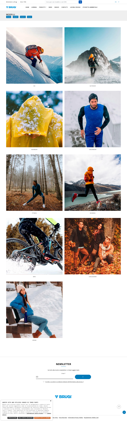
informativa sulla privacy (35, 413)
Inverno (23, 17)
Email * (63, 373)
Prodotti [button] (42, 7)
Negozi (57, 7)
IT (118, 2)
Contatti (64, 7)
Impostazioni (12, 418)
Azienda (34, 7)
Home (27, 7)
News (50, 7)
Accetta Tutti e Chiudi (42, 418)
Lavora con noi (75, 7)
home (8, 17)
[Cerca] (61, 1)
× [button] (50, 401)
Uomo (29, 17)
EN (116, 2)
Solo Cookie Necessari (25, 418)
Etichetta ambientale (90, 7)
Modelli (16, 17)
